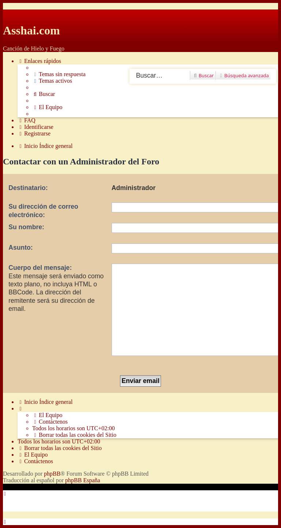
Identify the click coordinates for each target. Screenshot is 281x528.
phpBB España (82, 480)
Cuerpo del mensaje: (40, 267)
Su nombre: (26, 227)
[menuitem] (59, 74)
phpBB (52, 474)
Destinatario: (28, 188)
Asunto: (20, 247)
